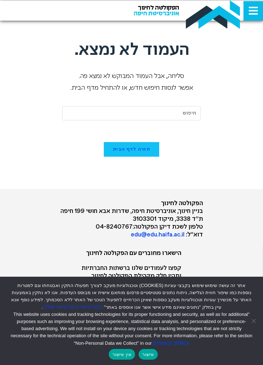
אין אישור (122, 354)
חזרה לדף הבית (131, 149)
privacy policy (171, 342)
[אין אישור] (254, 320)
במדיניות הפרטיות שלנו (72, 306)
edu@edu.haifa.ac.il (157, 235)
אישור (148, 354)
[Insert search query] (131, 113)
